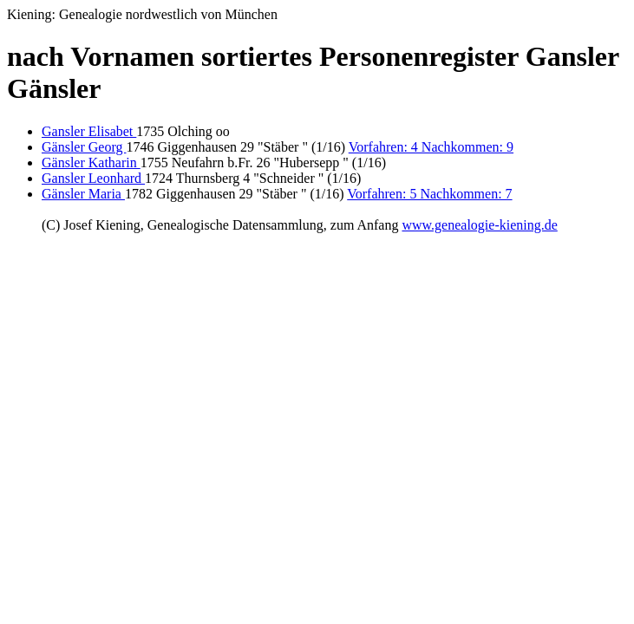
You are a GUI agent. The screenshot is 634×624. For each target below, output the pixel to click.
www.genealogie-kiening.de (479, 225)
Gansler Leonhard (93, 178)
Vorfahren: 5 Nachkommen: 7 (429, 193)
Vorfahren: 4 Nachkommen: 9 (431, 147)
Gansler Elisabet (89, 131)
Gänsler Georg (84, 147)
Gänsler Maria (83, 193)
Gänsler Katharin (91, 162)
